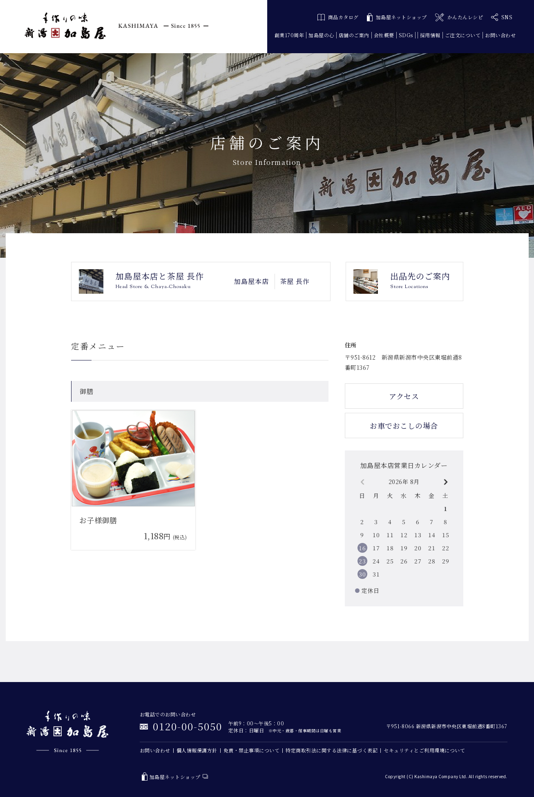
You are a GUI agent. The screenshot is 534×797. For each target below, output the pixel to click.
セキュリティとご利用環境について (424, 750)
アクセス (404, 396)
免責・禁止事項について (251, 750)
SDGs (406, 35)
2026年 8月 (404, 481)
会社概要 (384, 35)
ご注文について (463, 35)
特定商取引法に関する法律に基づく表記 (332, 750)
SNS (501, 17)
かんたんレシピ (459, 17)
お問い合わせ (500, 35)
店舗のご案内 (354, 35)
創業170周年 (289, 35)
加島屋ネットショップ (397, 17)
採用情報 (430, 35)
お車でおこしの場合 (404, 425)
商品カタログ (338, 17)
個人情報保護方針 (197, 750)
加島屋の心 (321, 35)
